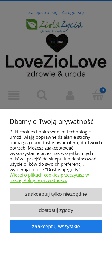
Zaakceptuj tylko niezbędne (56, 194)
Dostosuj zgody (56, 210)
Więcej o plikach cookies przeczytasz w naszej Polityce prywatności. (49, 177)
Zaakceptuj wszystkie (56, 226)
